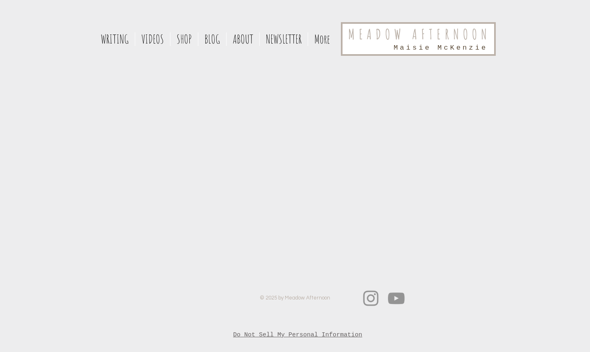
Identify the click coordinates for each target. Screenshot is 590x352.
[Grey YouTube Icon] (396, 298)
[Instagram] (371, 298)
